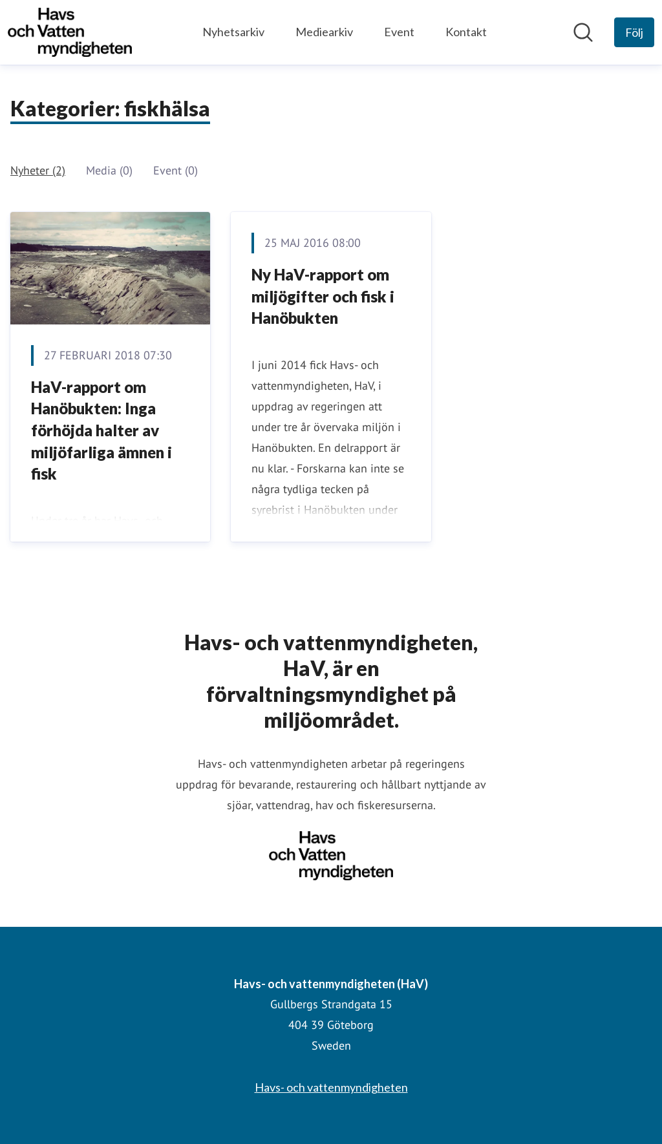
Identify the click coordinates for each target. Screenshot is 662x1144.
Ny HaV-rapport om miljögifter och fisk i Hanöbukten (322, 296)
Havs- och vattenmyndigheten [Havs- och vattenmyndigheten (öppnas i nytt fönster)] (331, 1087)
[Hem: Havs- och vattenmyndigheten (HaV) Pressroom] (70, 32)
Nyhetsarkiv (233, 32)
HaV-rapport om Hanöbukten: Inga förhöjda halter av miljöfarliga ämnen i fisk (101, 430)
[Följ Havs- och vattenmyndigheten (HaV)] (634, 32)
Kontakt (466, 32)
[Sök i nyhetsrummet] (583, 32)
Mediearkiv (324, 32)
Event (399, 32)
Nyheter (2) (37, 170)
